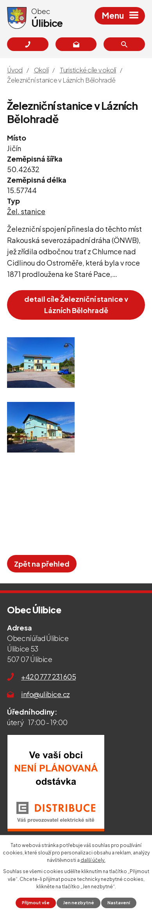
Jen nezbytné (78, 902)
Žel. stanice (26, 211)
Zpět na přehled (42, 563)
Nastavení (118, 902)
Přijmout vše (36, 902)
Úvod (15, 70)
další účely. (93, 860)
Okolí (41, 70)
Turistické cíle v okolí (88, 70)
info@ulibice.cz (45, 694)
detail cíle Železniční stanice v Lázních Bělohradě (76, 304)
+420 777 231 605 (48, 676)
